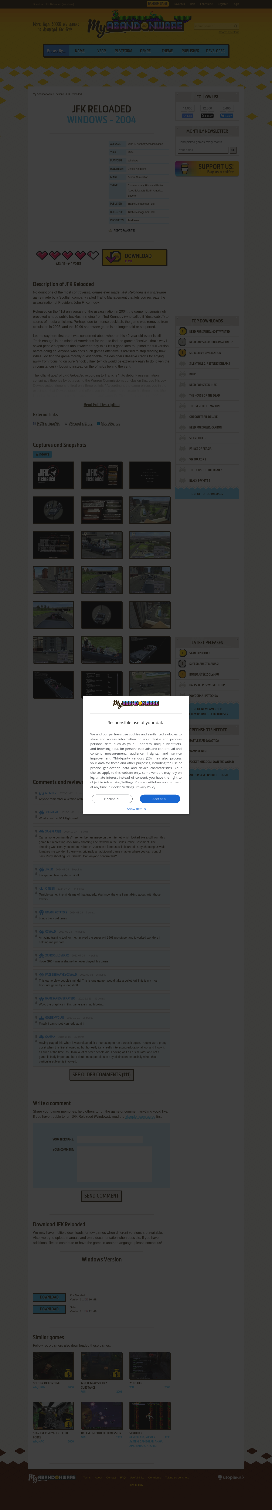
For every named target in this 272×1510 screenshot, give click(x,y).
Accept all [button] (160, 799)
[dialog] (136, 755)
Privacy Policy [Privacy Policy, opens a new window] (146, 787)
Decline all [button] (112, 799)
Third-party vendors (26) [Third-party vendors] (132, 758)
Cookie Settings (122, 787)
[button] (136, 808)
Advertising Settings (118, 782)
